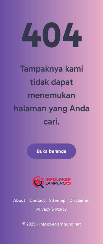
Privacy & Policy (51, 209)
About (19, 200)
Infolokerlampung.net (60, 224)
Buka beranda (51, 151)
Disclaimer (79, 200)
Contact (37, 200)
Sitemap (57, 200)
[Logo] (51, 182)
